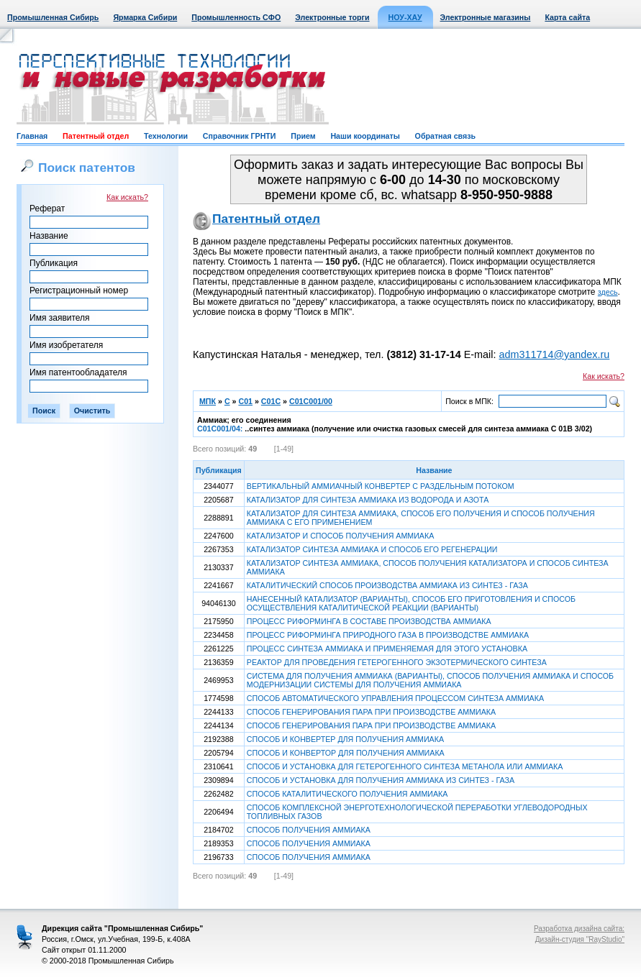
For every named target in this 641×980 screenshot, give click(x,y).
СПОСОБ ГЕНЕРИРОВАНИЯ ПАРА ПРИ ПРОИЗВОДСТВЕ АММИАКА (371, 711)
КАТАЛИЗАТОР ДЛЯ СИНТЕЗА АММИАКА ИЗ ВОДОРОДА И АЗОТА (368, 499)
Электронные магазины (485, 17)
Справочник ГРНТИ (239, 136)
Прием (303, 136)
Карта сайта (567, 17)
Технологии (166, 136)
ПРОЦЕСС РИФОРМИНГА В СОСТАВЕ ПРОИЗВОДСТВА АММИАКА (369, 621)
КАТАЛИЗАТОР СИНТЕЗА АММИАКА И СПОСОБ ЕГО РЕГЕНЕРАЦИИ (372, 549)
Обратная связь (445, 136)
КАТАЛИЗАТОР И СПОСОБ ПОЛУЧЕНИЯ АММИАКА (340, 535)
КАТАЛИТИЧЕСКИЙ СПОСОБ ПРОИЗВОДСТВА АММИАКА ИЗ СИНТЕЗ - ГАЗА (387, 585)
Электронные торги (332, 17)
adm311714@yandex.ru (554, 354)
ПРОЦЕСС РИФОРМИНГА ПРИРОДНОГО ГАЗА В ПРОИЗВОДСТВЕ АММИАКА (388, 635)
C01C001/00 (310, 401)
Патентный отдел (96, 136)
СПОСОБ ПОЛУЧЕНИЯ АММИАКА (308, 829)
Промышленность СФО (236, 17)
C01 (245, 401)
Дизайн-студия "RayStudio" (579, 939)
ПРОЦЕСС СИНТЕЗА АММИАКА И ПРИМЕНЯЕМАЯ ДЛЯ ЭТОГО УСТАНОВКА (387, 648)
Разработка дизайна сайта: (579, 929)
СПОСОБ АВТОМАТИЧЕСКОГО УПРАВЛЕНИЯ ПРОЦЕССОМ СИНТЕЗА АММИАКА (395, 698)
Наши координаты (364, 136)
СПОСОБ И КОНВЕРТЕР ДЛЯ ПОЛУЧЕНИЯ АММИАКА (345, 739)
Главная (32, 136)
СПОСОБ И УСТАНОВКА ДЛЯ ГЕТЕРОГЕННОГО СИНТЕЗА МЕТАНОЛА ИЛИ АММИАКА (405, 766)
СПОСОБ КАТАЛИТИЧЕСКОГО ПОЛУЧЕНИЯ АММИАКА (347, 793)
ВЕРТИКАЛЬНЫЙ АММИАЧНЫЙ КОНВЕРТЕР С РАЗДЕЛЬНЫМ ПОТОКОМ (380, 486)
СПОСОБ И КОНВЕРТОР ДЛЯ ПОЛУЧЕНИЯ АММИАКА (346, 752)
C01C (271, 401)
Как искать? (127, 197)
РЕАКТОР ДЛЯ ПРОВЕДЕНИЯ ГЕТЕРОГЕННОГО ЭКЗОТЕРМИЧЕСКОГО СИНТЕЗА (397, 662)
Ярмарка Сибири (145, 17)
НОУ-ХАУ (405, 17)
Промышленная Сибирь (53, 17)
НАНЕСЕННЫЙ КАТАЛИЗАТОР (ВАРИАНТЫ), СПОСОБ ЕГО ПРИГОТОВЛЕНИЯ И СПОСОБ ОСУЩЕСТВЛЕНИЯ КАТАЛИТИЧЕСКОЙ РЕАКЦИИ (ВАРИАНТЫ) (411, 603)
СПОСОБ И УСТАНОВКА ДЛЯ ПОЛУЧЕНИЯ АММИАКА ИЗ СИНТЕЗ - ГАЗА (380, 780)
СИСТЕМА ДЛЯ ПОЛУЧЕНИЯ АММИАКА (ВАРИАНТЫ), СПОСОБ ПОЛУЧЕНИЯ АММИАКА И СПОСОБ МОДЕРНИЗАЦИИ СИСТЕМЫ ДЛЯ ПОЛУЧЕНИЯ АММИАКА (430, 680)
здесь (608, 292)
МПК (207, 401)
